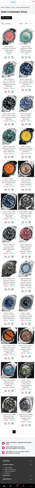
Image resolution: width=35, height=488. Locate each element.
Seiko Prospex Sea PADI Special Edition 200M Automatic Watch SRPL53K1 (9, 149)
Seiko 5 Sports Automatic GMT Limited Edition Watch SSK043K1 (26, 181)
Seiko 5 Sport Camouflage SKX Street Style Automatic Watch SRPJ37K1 (26, 383)
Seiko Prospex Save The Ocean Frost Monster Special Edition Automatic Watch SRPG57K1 (26, 282)
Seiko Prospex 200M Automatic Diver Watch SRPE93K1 (9, 416)
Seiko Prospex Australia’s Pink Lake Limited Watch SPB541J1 (9, 49)
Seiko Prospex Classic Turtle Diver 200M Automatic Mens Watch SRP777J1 (26, 214)
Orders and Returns (10, 471)
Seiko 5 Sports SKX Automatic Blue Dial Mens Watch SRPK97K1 (9, 214)
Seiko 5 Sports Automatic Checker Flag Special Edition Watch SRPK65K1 (9, 315)
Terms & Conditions (10, 469)
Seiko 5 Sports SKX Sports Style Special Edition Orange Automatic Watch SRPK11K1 (9, 349)
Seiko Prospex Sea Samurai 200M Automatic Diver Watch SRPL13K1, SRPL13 (9, 247)
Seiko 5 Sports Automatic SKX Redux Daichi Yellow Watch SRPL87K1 (26, 149)
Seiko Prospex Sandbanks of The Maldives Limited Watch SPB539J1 (26, 49)
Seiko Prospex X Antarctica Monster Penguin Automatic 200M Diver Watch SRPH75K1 (9, 82)
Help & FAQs (8, 468)
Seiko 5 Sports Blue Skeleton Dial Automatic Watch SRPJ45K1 (9, 382)
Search (29, 2)
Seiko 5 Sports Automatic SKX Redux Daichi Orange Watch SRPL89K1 (9, 181)
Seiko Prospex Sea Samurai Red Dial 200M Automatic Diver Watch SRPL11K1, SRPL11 (26, 247)
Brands (8, 7)
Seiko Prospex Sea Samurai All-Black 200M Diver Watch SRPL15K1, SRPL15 (9, 281)
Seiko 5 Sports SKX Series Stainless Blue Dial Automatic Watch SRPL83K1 (26, 82)
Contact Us (8, 473)
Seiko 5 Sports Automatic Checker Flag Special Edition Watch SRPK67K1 (26, 315)
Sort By (21, 23)
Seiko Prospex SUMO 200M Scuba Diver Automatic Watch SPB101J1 (26, 417)
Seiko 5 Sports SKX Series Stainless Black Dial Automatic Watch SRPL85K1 (9, 116)
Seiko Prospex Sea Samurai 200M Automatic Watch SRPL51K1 (26, 116)
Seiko (13, 7)
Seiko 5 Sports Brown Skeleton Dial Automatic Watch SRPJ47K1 (26, 348)
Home (2, 7)
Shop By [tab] (7, 17)
